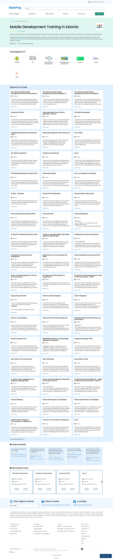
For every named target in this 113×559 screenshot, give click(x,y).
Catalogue (13, 526)
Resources (13, 533)
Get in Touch (105, 556)
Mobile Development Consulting (82, 505)
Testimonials (85, 536)
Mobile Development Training (21, 21)
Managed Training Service (66, 529)
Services (65, 14)
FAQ (82, 541)
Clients (83, 533)
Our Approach (38, 526)
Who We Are (81, 14)
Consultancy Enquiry (40, 531)
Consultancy (32, 14)
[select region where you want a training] (25, 505)
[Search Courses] (64, 8)
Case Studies (38, 529)
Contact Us (99, 14)
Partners (84, 531)
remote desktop (21, 39)
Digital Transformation (65, 526)
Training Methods (15, 531)
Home (11, 21)
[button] (101, 482)
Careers (84, 538)
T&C (82, 543)
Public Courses (49, 14)
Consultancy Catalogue (41, 533)
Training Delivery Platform (66, 531)
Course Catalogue (14, 14)
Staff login (56, 558)
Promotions (14, 529)
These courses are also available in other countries (56, 505)
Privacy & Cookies (56, 555)
